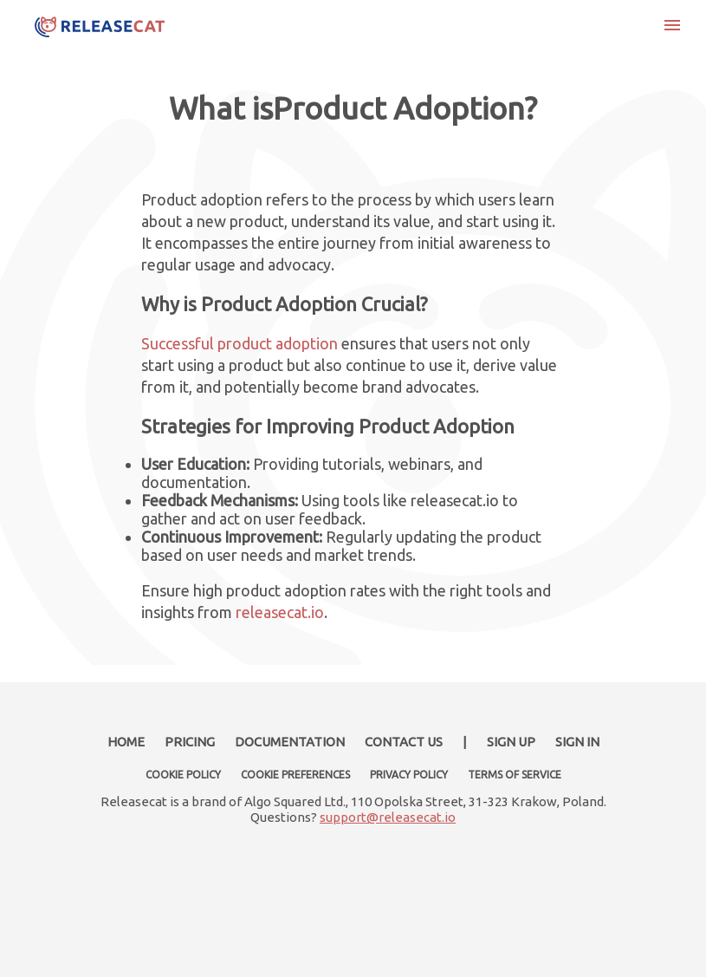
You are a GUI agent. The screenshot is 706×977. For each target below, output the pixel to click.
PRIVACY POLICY (409, 774)
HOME (126, 741)
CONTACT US (404, 741)
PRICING (190, 741)
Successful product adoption (239, 343)
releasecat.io (280, 612)
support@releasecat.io (388, 817)
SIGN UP (511, 741)
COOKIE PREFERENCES (295, 774)
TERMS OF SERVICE (514, 774)
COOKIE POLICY (183, 774)
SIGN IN (577, 741)
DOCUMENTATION (290, 741)
